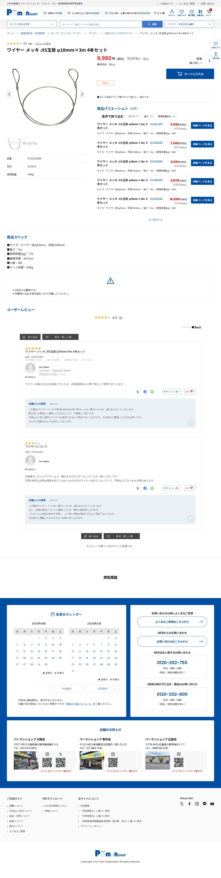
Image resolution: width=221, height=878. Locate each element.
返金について (16, 821)
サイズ (131, 116)
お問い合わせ (207, 3)
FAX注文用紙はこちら (55, 805)
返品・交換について (19, 816)
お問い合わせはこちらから (172, 641)
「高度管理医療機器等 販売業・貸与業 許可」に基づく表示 (111, 821)
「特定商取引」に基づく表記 (95, 811)
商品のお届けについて (78, 703)
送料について (16, 826)
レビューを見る (43, 43)
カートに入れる (194, 74)
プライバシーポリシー (91, 826)
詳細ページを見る (202, 125)
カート (208, 13)
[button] (9, 94)
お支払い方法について (20, 811)
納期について (16, 805)
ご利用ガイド (166, 3)
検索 (154, 24)
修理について (51, 811)
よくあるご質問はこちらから (172, 622)
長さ (146, 116)
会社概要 (84, 805)
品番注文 (200, 15)
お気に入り (181, 15)
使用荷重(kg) (164, 116)
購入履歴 (191, 15)
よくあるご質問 (187, 3)
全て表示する (155, 219)
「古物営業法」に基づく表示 (95, 816)
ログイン (171, 15)
